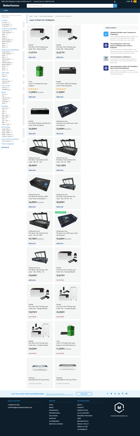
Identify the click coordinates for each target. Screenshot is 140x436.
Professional (54, 413)
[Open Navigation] (4, 10)
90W (4, 123)
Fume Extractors (8, 141)
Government (54, 421)
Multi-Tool (6, 83)
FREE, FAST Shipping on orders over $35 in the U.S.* (16, 1)
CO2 (4, 75)
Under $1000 (6, 129)
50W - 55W (6, 117)
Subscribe (84, 394)
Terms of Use (82, 427)
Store (36, 16)
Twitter (111, 393)
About (79, 405)
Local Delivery (83, 413)
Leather (5, 38)
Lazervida (5, 100)
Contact (80, 407)
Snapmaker (6, 102)
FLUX (5, 94)
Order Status (82, 410)
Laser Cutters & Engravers (46, 16)
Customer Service (38, 1)
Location (4, 20)
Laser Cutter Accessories (10, 139)
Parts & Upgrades (7, 144)
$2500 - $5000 (7, 133)
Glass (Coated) (7, 59)
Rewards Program (84, 416)
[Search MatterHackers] (115, 6)
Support (52, 418)
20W (4, 112)
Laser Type (5, 73)
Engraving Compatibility (10, 50)
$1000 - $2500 (7, 131)
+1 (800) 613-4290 (49, 1)
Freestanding (6, 90)
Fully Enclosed (7, 81)
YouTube (126, 393)
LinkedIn (119, 393)
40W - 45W (6, 115)
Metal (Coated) (7, 42)
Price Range (5, 127)
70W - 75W (6, 121)
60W (4, 119)
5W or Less (6, 108)
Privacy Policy (83, 424)
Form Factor (5, 86)
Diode (5, 76)
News (51, 407)
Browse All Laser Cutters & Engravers (11, 16)
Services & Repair (56, 424)
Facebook (107, 393)
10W (4, 110)
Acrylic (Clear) (7, 31)
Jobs (79, 418)
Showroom (53, 410)
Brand (3, 92)
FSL (4, 96)
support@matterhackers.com (20, 407)
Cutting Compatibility (9, 29)
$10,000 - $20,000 (8, 136)
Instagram (115, 393)
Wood (5, 47)
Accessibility (82, 429)
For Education (7, 24)
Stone (4, 45)
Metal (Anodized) (7, 40)
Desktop (5, 88)
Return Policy (82, 421)
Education (53, 416)
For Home (6, 22)
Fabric (5, 34)
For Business (7, 26)
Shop (51, 405)
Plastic (5, 43)
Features (4, 79)
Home (31, 16)
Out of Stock (60, 280)
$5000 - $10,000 (8, 135)
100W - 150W (6, 124)
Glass (4, 36)
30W (4, 113)
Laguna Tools (6, 98)
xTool (4, 103)
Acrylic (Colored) (8, 33)
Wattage (4, 106)
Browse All (5, 147)
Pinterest (122, 393)
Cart (131, 1)
